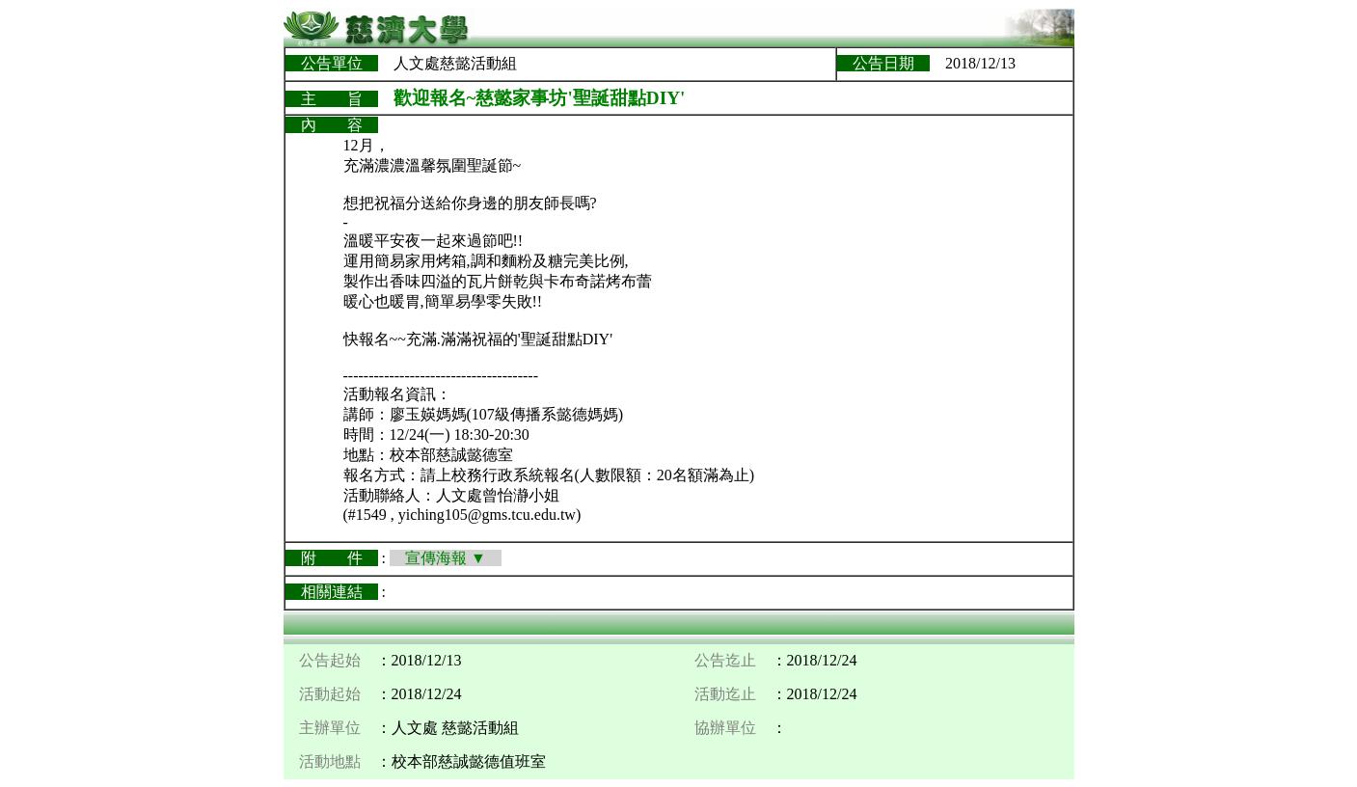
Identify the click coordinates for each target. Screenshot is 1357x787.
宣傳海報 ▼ (446, 558)
